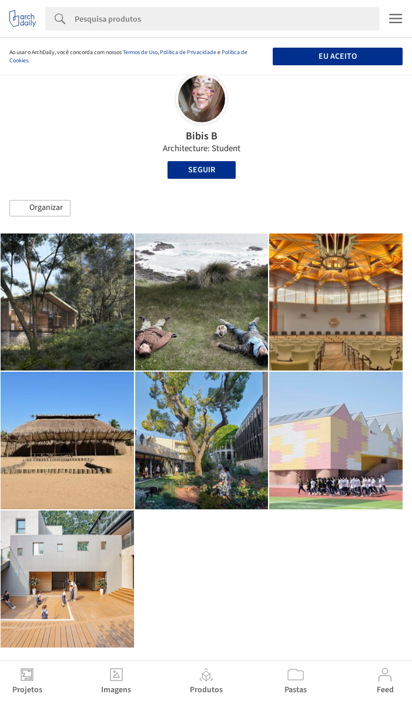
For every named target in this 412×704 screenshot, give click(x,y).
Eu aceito (338, 56)
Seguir (201, 170)
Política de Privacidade (188, 52)
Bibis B (201, 136)
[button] (40, 208)
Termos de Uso (140, 52)
